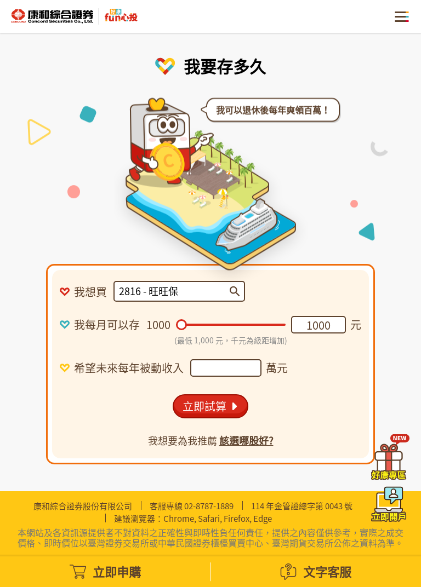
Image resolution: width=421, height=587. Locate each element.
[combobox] (174, 291)
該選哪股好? (246, 440)
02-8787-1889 (209, 506)
